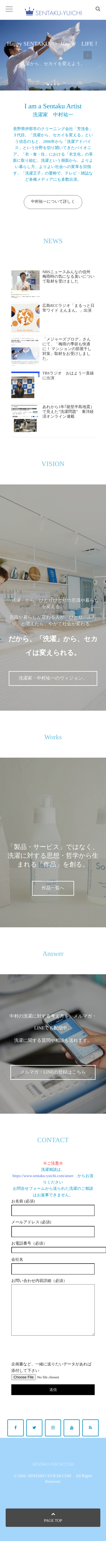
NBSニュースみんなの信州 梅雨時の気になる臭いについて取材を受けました (68, 277)
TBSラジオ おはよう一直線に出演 (68, 375)
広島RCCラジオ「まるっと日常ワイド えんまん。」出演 (68, 308)
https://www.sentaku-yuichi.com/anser (42, 1176)
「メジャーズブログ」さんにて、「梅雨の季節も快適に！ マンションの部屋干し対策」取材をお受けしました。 (67, 349)
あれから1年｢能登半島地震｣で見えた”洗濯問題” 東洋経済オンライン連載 (68, 412)
